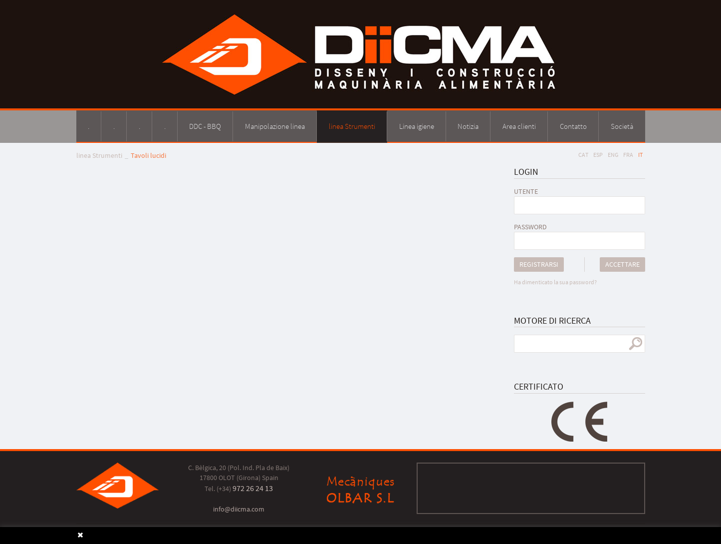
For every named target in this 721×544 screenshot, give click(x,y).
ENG (613, 154)
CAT (583, 154)
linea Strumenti (99, 155)
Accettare (622, 264)
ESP (598, 154)
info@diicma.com (238, 509)
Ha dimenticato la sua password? (555, 282)
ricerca (635, 343)
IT (640, 154)
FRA (628, 154)
